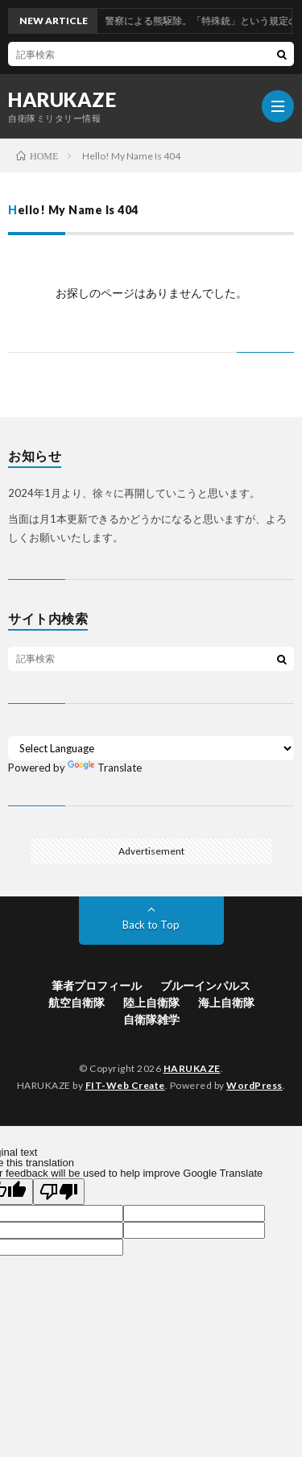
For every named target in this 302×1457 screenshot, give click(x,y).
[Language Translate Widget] (151, 748)
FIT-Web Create (125, 1085)
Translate (105, 767)
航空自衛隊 (76, 1002)
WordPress (254, 1085)
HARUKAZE (62, 100)
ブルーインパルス (205, 985)
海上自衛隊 (226, 1002)
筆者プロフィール (97, 985)
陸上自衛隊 (151, 1002)
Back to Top (151, 924)
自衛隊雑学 (151, 1019)
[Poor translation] (59, 1191)
